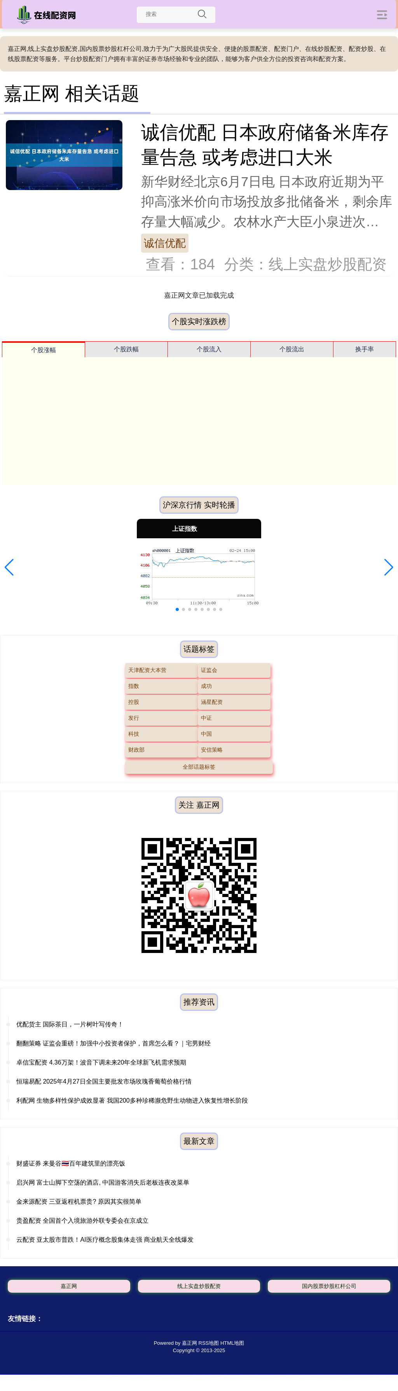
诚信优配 (165, 243)
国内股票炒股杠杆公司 (329, 1286)
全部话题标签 (199, 767)
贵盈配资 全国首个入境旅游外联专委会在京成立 (82, 1220)
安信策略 (212, 750)
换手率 (364, 349)
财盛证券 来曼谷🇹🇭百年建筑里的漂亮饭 (70, 1163)
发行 (133, 718)
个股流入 (209, 349)
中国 (206, 734)
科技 (133, 734)
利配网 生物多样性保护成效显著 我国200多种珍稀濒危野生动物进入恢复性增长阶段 (132, 1100)
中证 (206, 718)
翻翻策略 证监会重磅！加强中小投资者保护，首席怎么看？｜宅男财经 (113, 1043)
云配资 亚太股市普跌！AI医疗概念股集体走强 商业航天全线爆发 (105, 1239)
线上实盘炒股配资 (199, 1286)
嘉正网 (69, 1286)
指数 (133, 686)
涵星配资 (212, 702)
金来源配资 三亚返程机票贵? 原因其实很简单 (78, 1201)
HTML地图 (232, 1343)
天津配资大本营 (147, 670)
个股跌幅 (126, 349)
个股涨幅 (43, 350)
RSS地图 (209, 1343)
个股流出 (291, 349)
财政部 (136, 750)
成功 (206, 686)
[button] (9, 567)
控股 (133, 702)
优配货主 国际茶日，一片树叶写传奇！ (70, 1024)
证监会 (209, 670)
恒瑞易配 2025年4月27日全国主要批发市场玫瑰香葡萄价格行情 (104, 1081)
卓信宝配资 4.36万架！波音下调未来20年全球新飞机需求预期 (101, 1062)
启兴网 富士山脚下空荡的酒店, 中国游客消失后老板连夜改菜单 (102, 1182)
